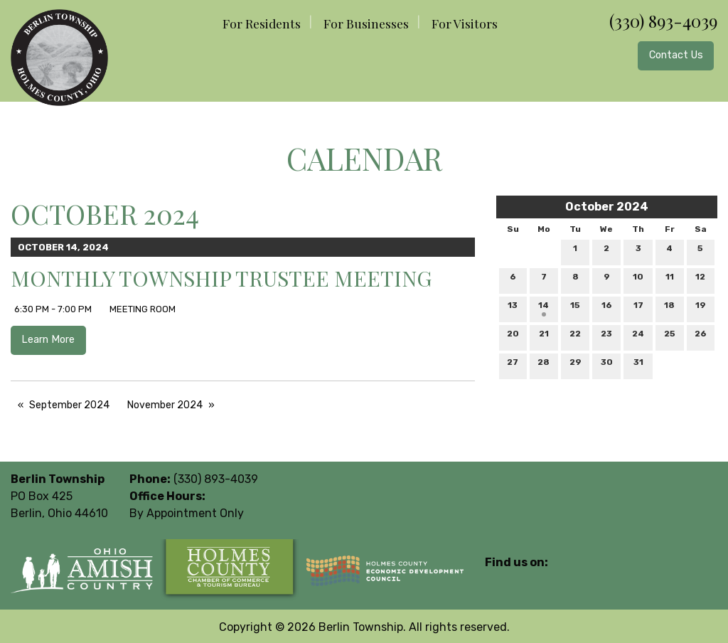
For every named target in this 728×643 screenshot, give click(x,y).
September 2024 (69, 405)
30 (607, 365)
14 (543, 308)
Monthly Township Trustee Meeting (221, 278)
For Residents (262, 23)
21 (544, 337)
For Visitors (465, 23)
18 (669, 308)
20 (513, 337)
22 (575, 337)
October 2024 (606, 206)
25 (669, 337)
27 (512, 365)
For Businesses (366, 23)
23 (606, 337)
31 (638, 365)
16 (606, 308)
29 (575, 365)
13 (513, 308)
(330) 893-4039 (663, 20)
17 (638, 308)
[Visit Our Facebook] (496, 579)
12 (700, 280)
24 (638, 337)
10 (638, 280)
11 (669, 280)
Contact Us (676, 55)
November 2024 (165, 405)
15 (575, 308)
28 (543, 365)
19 (700, 308)
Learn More (48, 340)
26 (701, 337)
